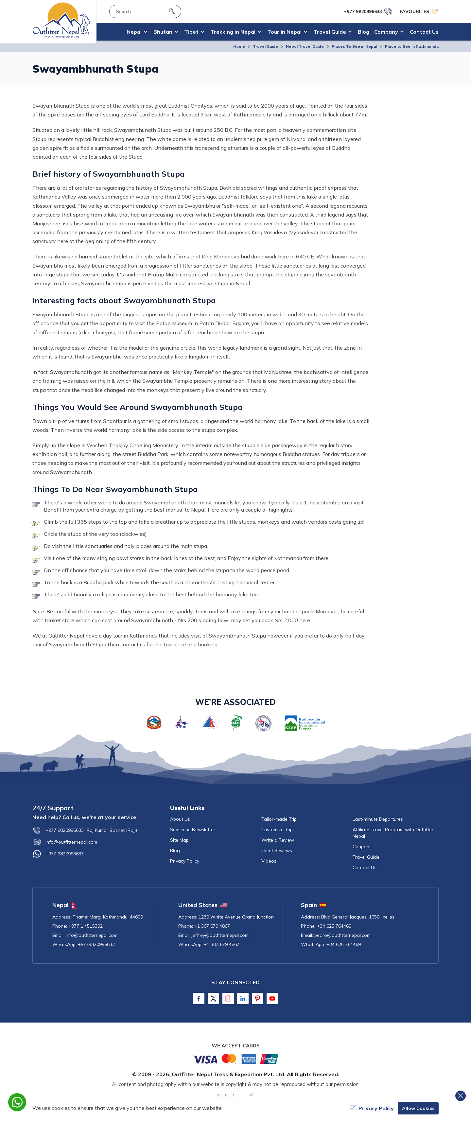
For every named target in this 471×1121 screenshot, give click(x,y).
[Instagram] (228, 998)
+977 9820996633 (58, 853)
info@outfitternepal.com (64, 842)
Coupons (362, 847)
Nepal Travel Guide (305, 46)
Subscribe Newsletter (192, 829)
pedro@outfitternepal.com (342, 935)
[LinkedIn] (243, 998)
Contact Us (424, 31)
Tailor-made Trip (279, 819)
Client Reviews (276, 850)
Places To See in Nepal (354, 46)
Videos (268, 861)
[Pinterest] (257, 998)
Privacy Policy (184, 861)
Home (239, 46)
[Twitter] (213, 998)
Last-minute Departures (378, 819)
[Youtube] (272, 998)
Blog (363, 31)
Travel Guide (265, 46)
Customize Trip (277, 829)
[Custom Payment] (235, 1058)
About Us (180, 819)
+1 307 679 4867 (212, 926)
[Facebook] (198, 998)
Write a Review (277, 840)
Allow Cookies (418, 1108)
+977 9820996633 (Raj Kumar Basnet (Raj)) (84, 830)
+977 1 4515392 (85, 926)
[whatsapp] (17, 1102)
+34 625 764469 (334, 926)
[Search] (172, 11)
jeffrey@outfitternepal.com (220, 935)
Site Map (179, 840)
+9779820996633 (96, 944)
